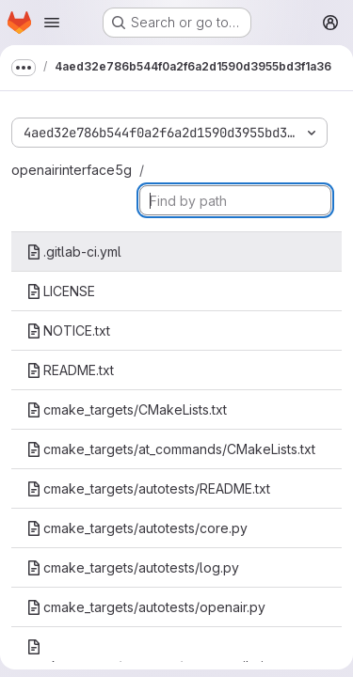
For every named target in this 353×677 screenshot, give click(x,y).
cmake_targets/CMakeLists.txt (126, 409)
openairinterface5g (71, 170)
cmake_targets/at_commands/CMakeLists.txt (170, 449)
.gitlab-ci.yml (73, 252)
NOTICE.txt (68, 330)
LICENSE (60, 291)
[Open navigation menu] (52, 23)
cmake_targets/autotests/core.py (137, 528)
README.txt (70, 370)
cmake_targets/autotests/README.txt (148, 488)
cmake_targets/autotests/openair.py (145, 607)
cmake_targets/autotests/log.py (132, 567)
